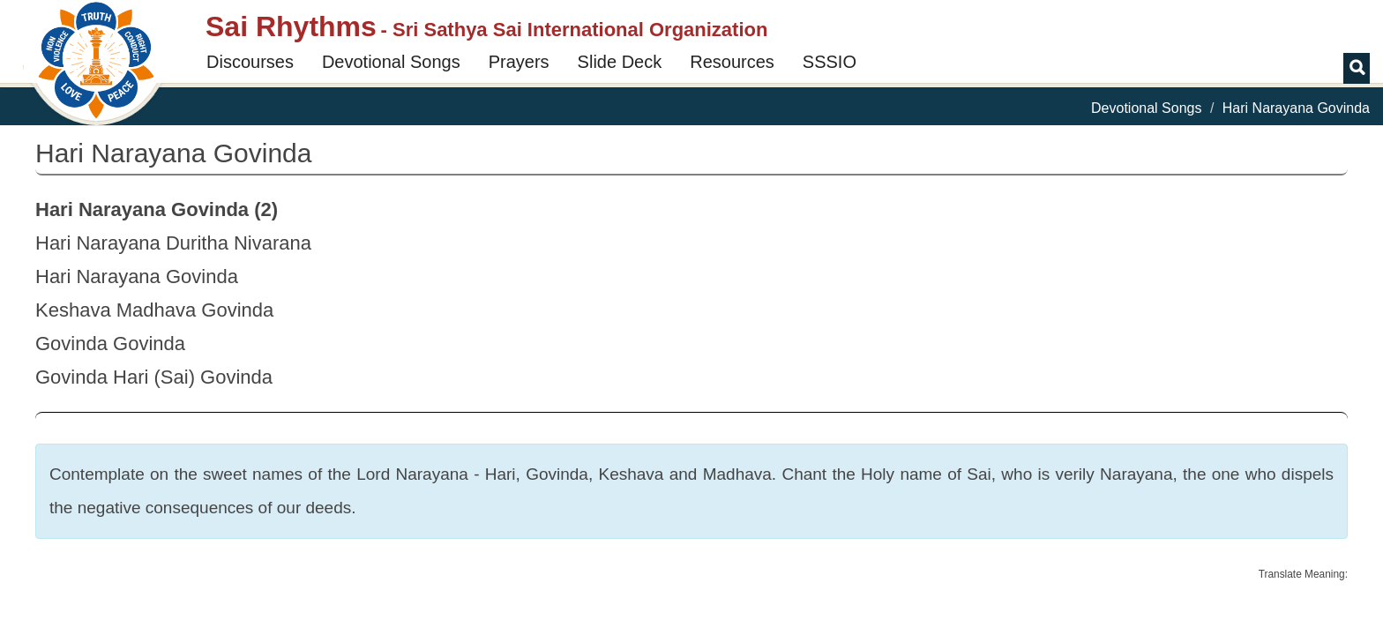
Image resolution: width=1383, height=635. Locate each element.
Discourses (250, 61)
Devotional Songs (391, 61)
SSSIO (829, 61)
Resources (732, 61)
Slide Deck (620, 61)
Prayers (519, 61)
